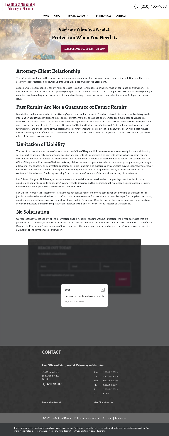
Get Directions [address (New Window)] (104, 402)
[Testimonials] (102, 16)
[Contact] (121, 16)
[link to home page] (20, 6)
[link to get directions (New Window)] (66, 375)
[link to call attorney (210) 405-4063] (150, 6)
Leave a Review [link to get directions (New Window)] (52, 402)
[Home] (45, 16)
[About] (58, 16)
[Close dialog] (102, 290)
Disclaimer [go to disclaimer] (120, 418)
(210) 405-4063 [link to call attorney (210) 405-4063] (52, 384)
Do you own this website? (74, 301)
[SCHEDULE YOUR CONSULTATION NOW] (84, 48)
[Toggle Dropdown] (88, 16)
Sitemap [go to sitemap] (107, 418)
